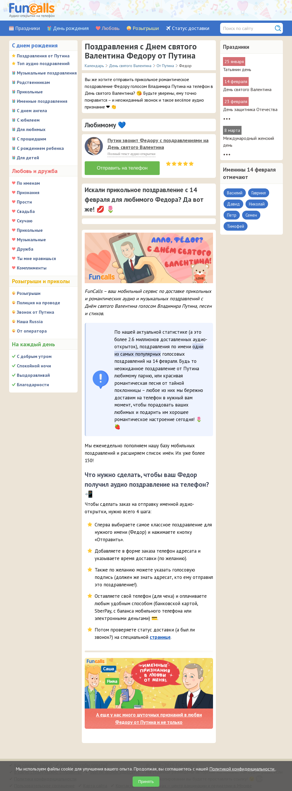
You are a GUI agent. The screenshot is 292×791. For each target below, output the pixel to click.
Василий (234, 193)
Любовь (110, 28)
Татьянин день (237, 69)
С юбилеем (28, 120)
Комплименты (31, 268)
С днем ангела (32, 110)
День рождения (71, 28)
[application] (94, 146)
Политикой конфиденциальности (242, 769)
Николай (257, 204)
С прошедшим (31, 139)
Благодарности (33, 384)
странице (160, 636)
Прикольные (30, 91)
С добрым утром (34, 356)
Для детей (28, 157)
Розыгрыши (146, 28)
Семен (251, 215)
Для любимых (31, 129)
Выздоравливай (33, 375)
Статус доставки (190, 28)
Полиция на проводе (38, 302)
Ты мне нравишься (36, 258)
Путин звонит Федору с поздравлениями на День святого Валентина (158, 143)
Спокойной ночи (34, 366)
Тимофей (235, 226)
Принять (146, 781)
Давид (233, 204)
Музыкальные (31, 239)
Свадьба (26, 211)
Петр (231, 215)
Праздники (27, 28)
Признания (28, 192)
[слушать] (94, 146)
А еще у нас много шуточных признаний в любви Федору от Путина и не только (149, 717)
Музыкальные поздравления (47, 73)
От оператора (32, 331)
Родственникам (33, 82)
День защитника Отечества (250, 109)
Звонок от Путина (35, 312)
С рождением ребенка (40, 148)
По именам (28, 183)
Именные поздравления (42, 101)
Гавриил (259, 193)
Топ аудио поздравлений (43, 63)
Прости (24, 202)
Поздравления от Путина (43, 56)
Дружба (25, 249)
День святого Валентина (247, 89)
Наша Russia (30, 321)
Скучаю (25, 221)
